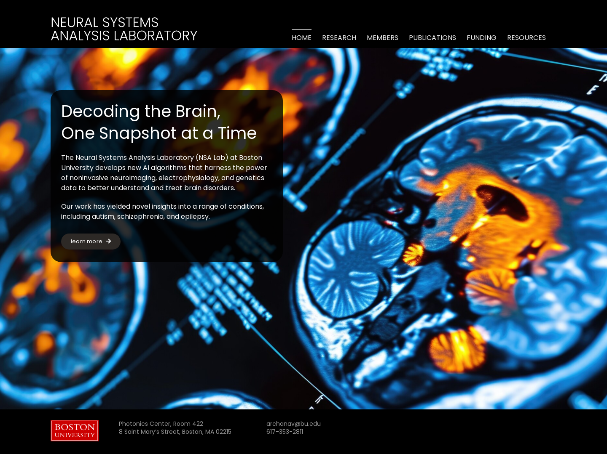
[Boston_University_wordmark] (75, 423)
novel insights (154, 206)
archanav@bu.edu (293, 423)
